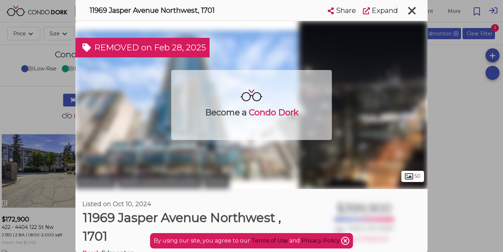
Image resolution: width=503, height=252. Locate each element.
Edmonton (95, 181)
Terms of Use (270, 240)
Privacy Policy (321, 240)
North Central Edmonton (160, 181)
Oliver (216, 181)
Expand (380, 10)
